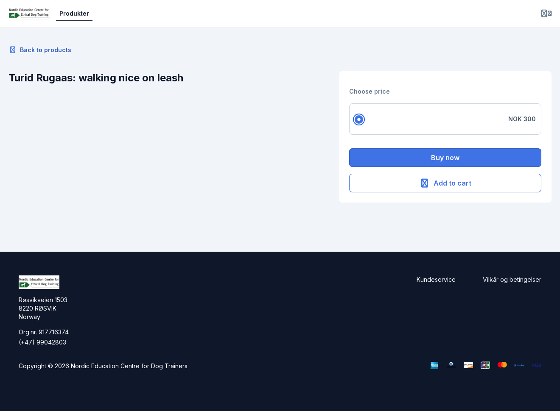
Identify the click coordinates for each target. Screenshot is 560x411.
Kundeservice (436, 279)
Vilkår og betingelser (512, 279)
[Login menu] (546, 13)
